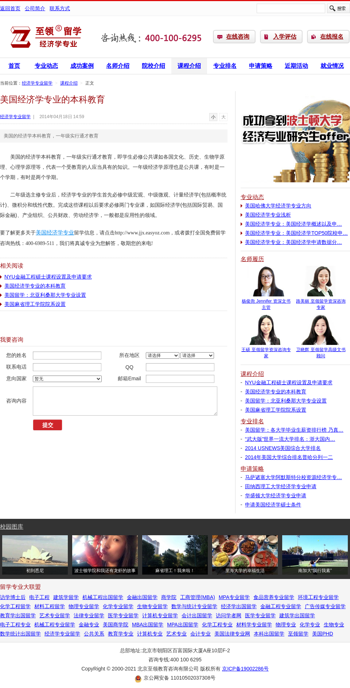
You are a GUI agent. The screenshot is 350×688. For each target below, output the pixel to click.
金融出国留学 (142, 597)
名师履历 (252, 259)
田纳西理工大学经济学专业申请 (280, 486)
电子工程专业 (15, 624)
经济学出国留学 (239, 606)
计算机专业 (150, 634)
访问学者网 (228, 615)
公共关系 (94, 634)
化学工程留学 (15, 606)
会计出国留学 (197, 615)
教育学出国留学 (18, 615)
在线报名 (331, 37)
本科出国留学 (269, 634)
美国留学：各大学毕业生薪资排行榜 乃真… (294, 430)
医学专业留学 (123, 615)
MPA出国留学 (182, 624)
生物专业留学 (152, 606)
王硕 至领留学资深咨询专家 (266, 350)
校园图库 (11, 527)
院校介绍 (153, 66)
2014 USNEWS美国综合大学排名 (283, 448)
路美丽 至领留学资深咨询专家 (320, 302)
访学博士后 (13, 597)
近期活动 (296, 66)
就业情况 (332, 66)
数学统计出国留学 (20, 634)
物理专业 (286, 624)
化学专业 (310, 624)
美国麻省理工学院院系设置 (35, 304)
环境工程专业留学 (318, 597)
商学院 (168, 597)
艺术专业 (176, 634)
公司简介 (35, 8)
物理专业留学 (84, 606)
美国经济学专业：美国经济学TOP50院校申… (296, 233)
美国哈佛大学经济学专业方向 (278, 206)
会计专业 (200, 634)
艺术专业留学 (54, 615)
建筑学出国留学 (297, 615)
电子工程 (39, 597)
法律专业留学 (89, 615)
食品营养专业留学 (273, 597)
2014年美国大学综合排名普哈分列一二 (289, 457)
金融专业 (89, 624)
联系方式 (60, 8)
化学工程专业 (217, 624)
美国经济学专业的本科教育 (35, 286)
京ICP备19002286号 (245, 669)
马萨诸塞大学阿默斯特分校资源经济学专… (293, 477)
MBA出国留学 (147, 624)
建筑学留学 (66, 597)
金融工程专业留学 (280, 606)
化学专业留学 (118, 606)
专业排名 (225, 66)
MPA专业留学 (234, 597)
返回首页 (10, 8)
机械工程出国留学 (102, 597)
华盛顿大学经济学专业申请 (275, 495)
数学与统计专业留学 (194, 606)
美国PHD (322, 634)
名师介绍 (117, 66)
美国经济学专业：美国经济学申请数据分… (293, 242)
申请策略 (260, 66)
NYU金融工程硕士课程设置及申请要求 (48, 277)
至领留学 (298, 634)
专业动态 (46, 66)
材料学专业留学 (254, 624)
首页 (14, 66)
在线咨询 (237, 37)
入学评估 (284, 37)
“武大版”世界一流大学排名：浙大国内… (290, 439)
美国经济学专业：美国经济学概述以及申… (293, 224)
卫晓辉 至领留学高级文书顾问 (320, 350)
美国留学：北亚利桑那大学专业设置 (45, 295)
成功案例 (82, 66)
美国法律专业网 (232, 634)
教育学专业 (120, 634)
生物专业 (334, 624)
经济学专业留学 (46, 37)
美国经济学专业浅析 (268, 215)
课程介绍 (189, 66)
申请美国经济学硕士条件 (273, 505)
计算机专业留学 (160, 615)
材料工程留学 (49, 606)
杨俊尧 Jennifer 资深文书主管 (266, 302)
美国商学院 (115, 624)
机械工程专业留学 (54, 624)
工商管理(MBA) (197, 597)
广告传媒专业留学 (325, 606)
